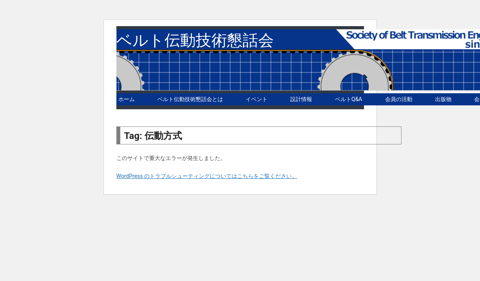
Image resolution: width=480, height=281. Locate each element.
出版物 (443, 99)
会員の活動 (398, 99)
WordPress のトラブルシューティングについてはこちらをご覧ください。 (207, 176)
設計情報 (301, 99)
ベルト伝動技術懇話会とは (190, 99)
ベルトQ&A (348, 99)
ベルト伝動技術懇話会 (195, 40)
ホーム (126, 99)
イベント (257, 99)
